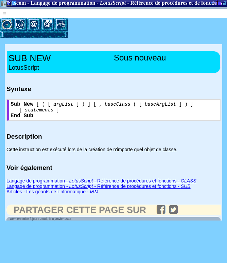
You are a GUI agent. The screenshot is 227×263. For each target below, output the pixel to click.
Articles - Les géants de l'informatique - (52, 195)
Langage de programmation (63, 3)
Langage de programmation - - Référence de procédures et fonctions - (101, 184)
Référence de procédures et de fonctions (176, 3)
